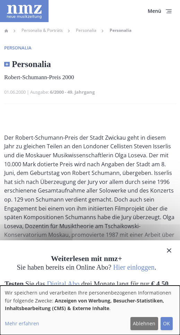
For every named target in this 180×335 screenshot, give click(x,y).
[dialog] (90, 310)
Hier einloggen (133, 267)
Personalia (86, 30)
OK (166, 323)
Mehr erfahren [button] (22, 323)
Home (6, 31)
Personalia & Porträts (42, 30)
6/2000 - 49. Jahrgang (72, 92)
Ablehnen (144, 323)
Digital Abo (63, 284)
